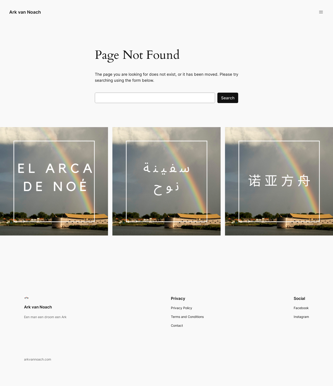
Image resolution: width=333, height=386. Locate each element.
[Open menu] (321, 12)
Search (227, 98)
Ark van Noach (25, 12)
